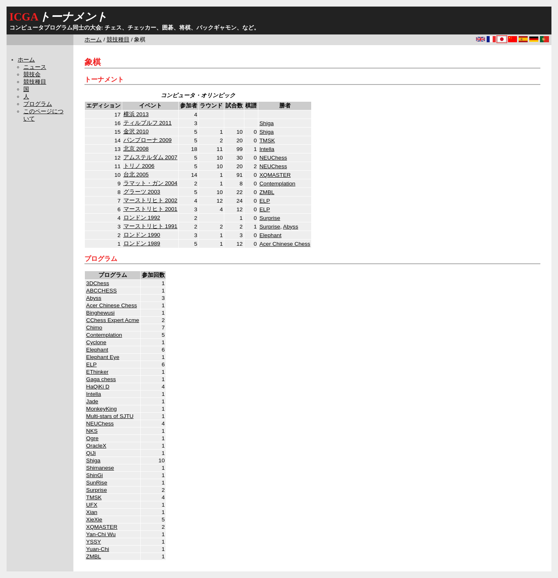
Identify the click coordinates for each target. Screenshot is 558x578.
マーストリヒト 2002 (150, 200)
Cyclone (96, 342)
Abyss (290, 227)
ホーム (93, 40)
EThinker (97, 372)
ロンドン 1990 (141, 235)
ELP (265, 201)
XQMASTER (275, 175)
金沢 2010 (136, 131)
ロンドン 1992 (141, 218)
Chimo (94, 327)
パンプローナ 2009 (147, 140)
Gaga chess (101, 379)
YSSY (93, 542)
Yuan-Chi (97, 549)
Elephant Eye (102, 357)
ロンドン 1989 (141, 243)
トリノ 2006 (139, 166)
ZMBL (267, 192)
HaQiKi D (97, 387)
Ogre (92, 438)
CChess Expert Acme (112, 320)
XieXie (94, 519)
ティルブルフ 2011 (147, 123)
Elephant (271, 235)
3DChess (97, 283)
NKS (92, 431)
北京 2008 (136, 149)
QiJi (91, 453)
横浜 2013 (136, 114)
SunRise (96, 483)
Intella (267, 149)
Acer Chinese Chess (285, 244)
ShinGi (94, 475)
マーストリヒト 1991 (150, 226)
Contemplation (278, 183)
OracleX (96, 446)
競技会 (32, 74)
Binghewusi (100, 313)
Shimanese (100, 468)
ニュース (34, 67)
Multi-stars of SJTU (110, 416)
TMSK (267, 140)
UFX (91, 505)
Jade (92, 401)
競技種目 (118, 40)
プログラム (37, 104)
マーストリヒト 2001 (150, 209)
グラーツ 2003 (141, 192)
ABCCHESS (101, 291)
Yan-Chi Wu (101, 534)
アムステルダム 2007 (150, 157)
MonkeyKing (101, 409)
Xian (91, 512)
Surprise (270, 218)
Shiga (267, 123)
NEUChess (273, 158)
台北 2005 (136, 174)
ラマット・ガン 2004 (150, 183)
